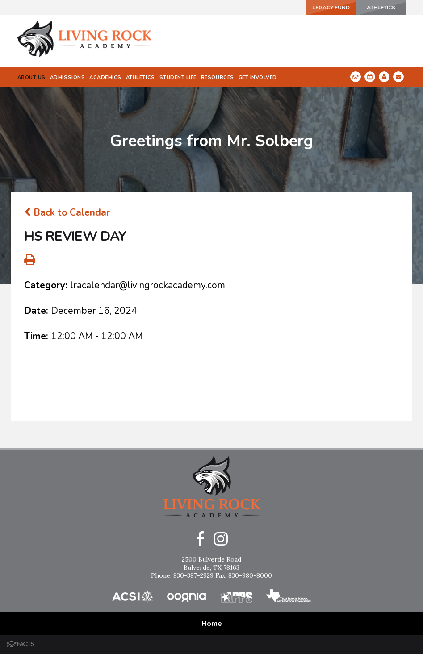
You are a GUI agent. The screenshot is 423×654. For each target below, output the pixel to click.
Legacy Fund (331, 7)
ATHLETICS (381, 7)
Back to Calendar (67, 212)
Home (211, 624)
